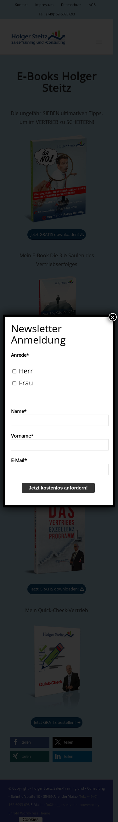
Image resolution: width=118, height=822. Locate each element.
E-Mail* (19, 460)
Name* (18, 411)
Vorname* (22, 436)
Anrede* (20, 355)
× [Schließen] (112, 317)
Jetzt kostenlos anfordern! (58, 487)
